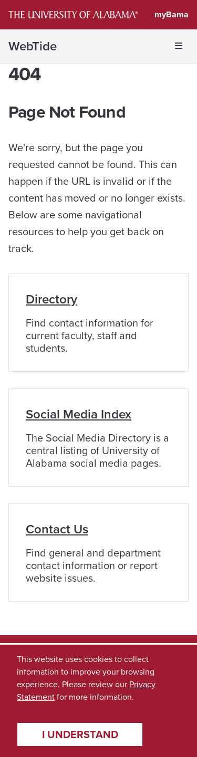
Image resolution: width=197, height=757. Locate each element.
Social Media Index (78, 414)
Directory (51, 299)
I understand (80, 734)
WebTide (32, 46)
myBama (171, 14)
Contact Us (57, 529)
